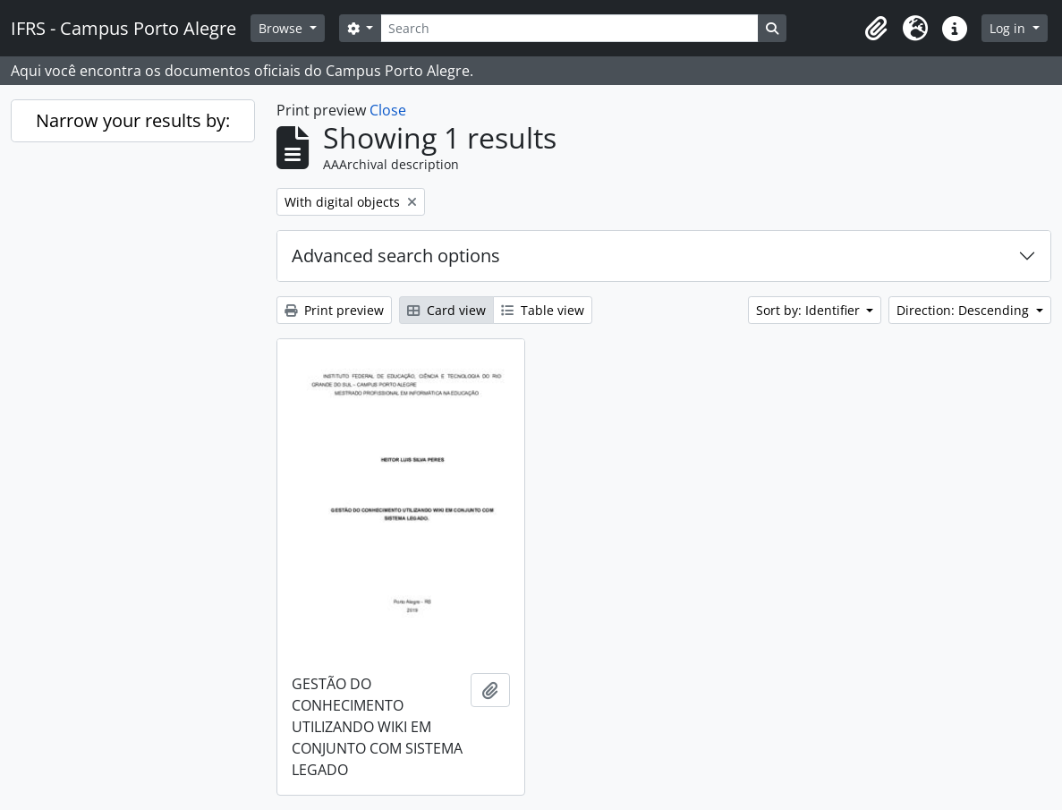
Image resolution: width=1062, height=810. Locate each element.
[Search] (569, 28)
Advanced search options (396, 255)
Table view (542, 310)
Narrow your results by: (133, 120)
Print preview (334, 310)
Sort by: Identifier (809, 310)
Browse (282, 28)
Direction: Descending (964, 310)
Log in (1009, 28)
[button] (876, 28)
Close (388, 110)
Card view (446, 310)
